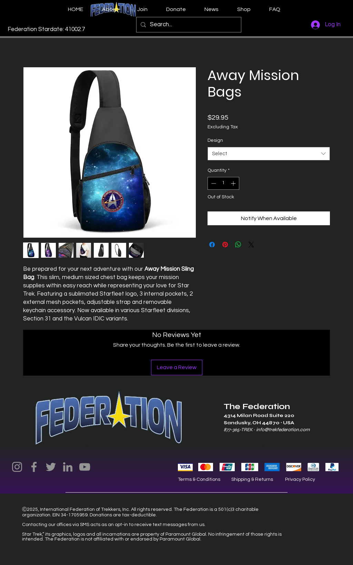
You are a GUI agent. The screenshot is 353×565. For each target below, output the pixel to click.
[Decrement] (213, 183)
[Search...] (188, 24)
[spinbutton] (223, 183)
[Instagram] (17, 467)
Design (215, 140)
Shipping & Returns (252, 479)
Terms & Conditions (199, 479)
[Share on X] (251, 244)
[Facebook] (34, 467)
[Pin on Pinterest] (225, 244)
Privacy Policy (300, 479)
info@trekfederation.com (283, 430)
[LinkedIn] (67, 467)
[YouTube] (84, 467)
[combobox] (269, 153)
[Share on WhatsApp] (238, 244)
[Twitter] (51, 467)
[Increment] (234, 183)
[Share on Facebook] (212, 244)
